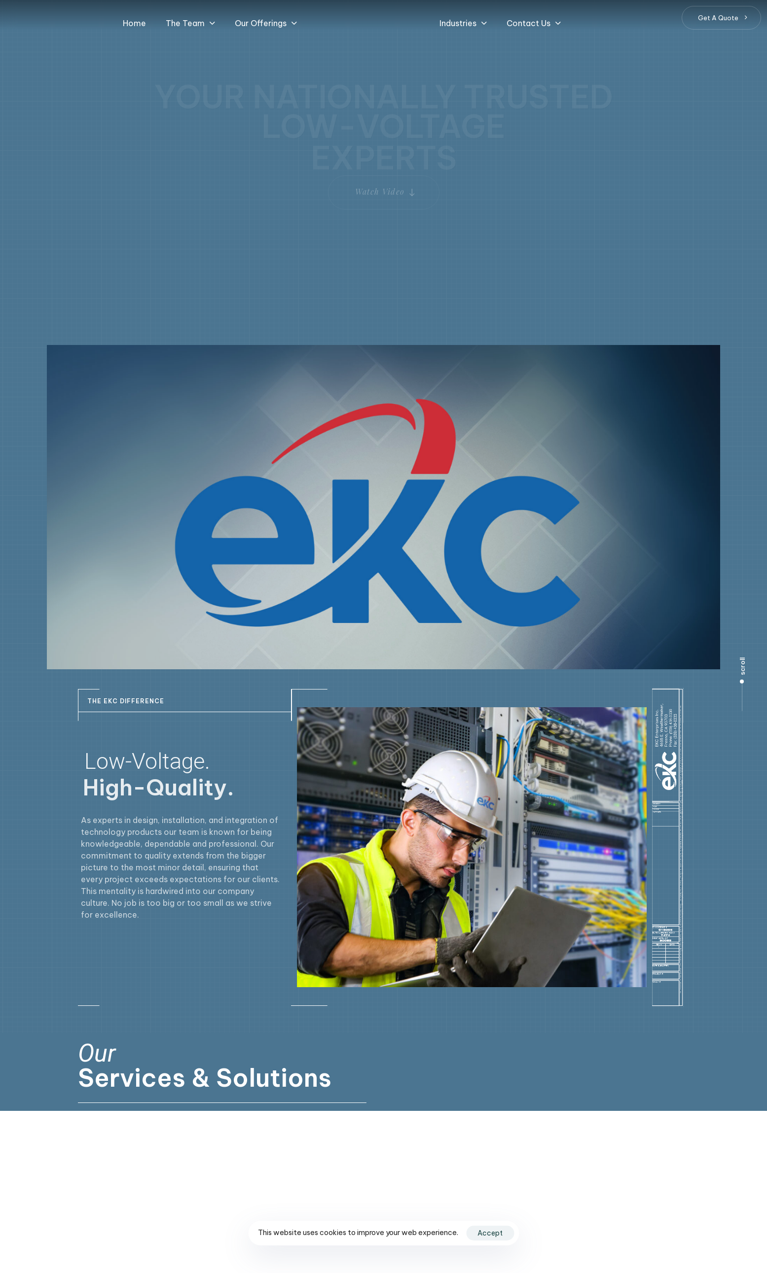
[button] (190, 23)
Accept (490, 1233)
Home (134, 23)
